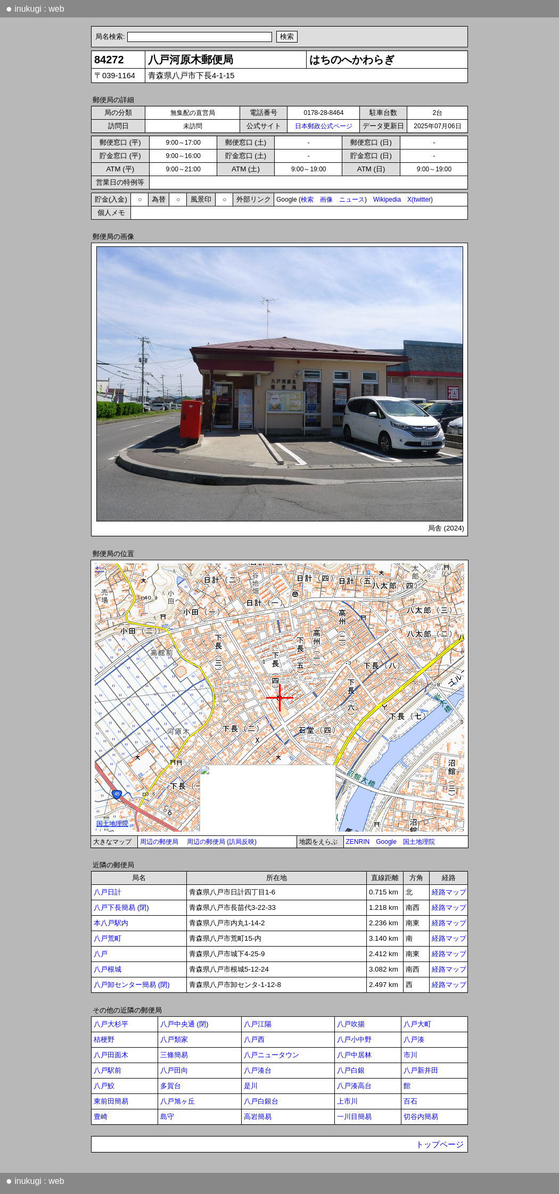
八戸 (101, 954)
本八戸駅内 (111, 923)
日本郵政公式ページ (323, 126)
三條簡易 (174, 1055)
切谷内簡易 (421, 1117)
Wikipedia (387, 199)
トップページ (440, 1144)
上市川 (347, 1101)
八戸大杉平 (111, 1024)
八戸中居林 (354, 1055)
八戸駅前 (107, 1070)
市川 (410, 1055)
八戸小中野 (354, 1039)
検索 (307, 199)
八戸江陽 (258, 1024)
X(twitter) (420, 199)
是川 (251, 1086)
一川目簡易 (354, 1117)
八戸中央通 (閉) (184, 1024)
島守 (167, 1117)
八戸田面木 (111, 1055)
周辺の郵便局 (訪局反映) (222, 841)
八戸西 (254, 1039)
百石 (410, 1101)
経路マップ (449, 892)
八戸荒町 (107, 938)
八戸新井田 (421, 1070)
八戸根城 (107, 969)
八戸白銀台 (261, 1101)
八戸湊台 (258, 1070)
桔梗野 (104, 1039)
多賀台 (170, 1086)
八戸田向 (174, 1070)
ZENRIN (358, 841)
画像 (326, 199)
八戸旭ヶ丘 (177, 1101)
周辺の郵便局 (159, 841)
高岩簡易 (258, 1117)
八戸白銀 (351, 1070)
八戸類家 (174, 1039)
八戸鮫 (104, 1086)
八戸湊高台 (354, 1086)
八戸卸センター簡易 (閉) (132, 985)
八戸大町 (417, 1024)
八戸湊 (414, 1039)
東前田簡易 (111, 1101)
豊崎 (101, 1117)
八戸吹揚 (351, 1024)
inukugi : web (35, 8)
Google (386, 841)
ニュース (352, 199)
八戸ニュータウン (271, 1055)
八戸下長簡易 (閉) (121, 907)
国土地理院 (419, 841)
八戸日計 (107, 892)
